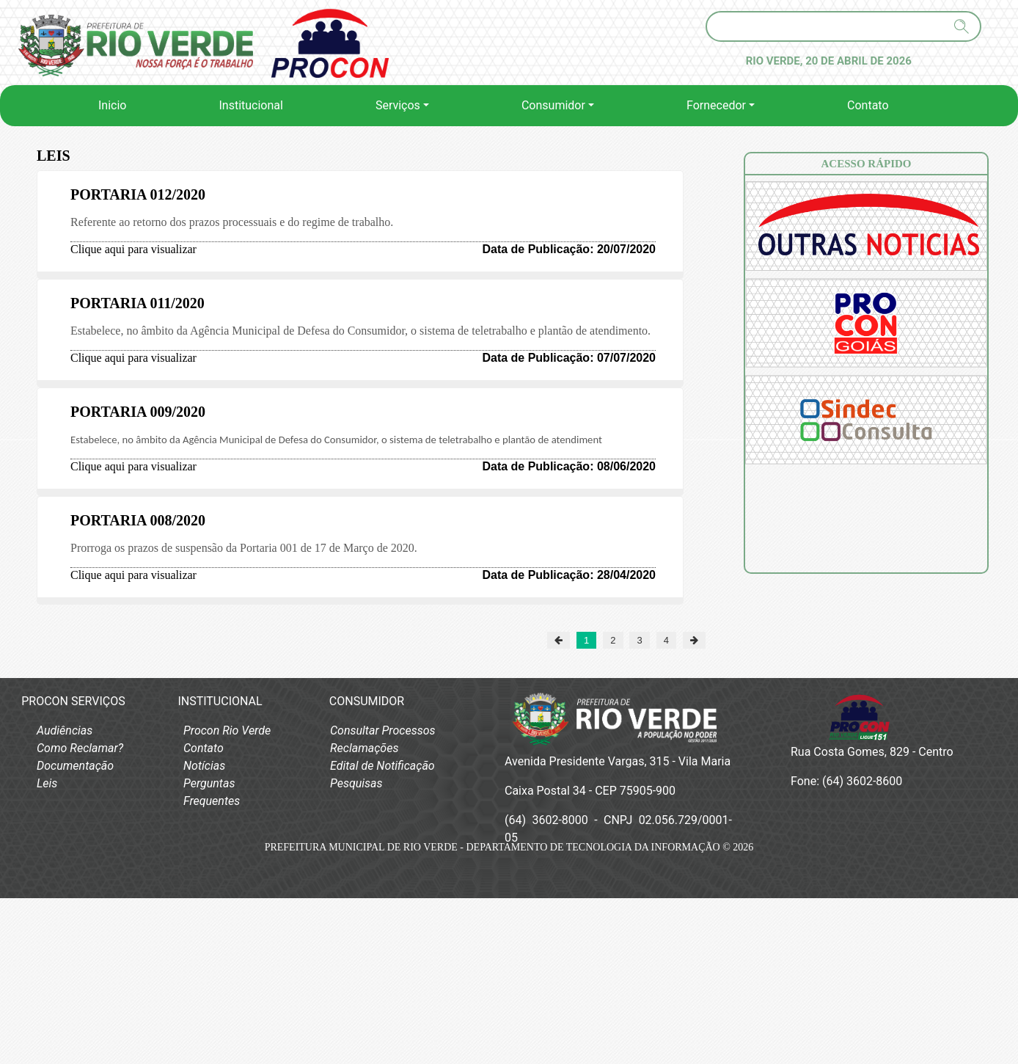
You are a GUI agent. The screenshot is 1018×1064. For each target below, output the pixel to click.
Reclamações (364, 748)
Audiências (64, 730)
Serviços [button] (398, 105)
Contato (868, 105)
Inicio (115, 104)
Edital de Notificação (382, 766)
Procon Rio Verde (227, 730)
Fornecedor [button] (716, 105)
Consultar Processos (383, 730)
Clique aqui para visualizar (133, 249)
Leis (47, 783)
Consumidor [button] (553, 105)
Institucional (250, 105)
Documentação (75, 766)
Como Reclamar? (80, 748)
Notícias (204, 766)
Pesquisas (356, 783)
